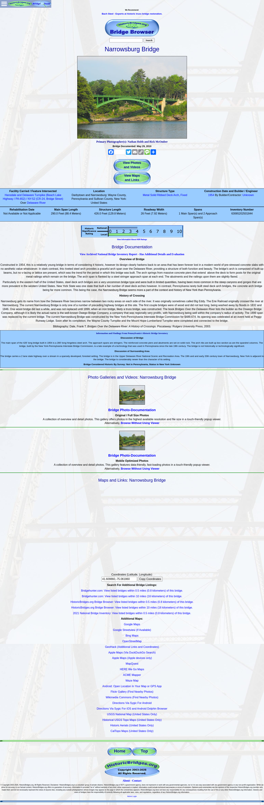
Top (144, 751)
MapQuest (132, 663)
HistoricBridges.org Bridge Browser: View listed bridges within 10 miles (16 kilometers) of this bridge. (132, 607)
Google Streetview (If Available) (132, 630)
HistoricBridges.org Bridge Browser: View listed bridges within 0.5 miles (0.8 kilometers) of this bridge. (132, 601)
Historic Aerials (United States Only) (132, 725)
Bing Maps (132, 635)
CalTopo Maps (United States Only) (132, 731)
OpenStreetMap (132, 641)
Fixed (183, 195)
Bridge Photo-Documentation (132, 410)
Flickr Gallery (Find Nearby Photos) (132, 691)
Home (119, 751)
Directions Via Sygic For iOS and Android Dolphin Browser (132, 708)
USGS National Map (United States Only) (132, 714)
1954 (211, 195)
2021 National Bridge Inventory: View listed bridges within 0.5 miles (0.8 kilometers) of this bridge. (132, 613)
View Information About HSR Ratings (132, 239)
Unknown (248, 195)
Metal (146, 195)
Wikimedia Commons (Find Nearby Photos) (132, 697)
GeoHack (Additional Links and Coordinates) (132, 646)
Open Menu (4, 4)
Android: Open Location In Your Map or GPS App (132, 686)
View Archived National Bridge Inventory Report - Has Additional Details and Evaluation (132, 254)
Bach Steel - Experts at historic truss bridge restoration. (132, 13)
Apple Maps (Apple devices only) (132, 658)
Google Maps (132, 624)
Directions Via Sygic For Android (132, 703)
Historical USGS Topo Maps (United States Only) (132, 719)
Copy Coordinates (150, 579)
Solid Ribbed (158, 195)
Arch (176, 195)
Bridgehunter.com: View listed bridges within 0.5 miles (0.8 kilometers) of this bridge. (132, 590)
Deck (170, 195)
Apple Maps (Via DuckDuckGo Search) (131, 652)
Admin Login (132, 796)
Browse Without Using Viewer (140, 423)
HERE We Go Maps (132, 669)
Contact (136, 780)
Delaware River (36, 202)
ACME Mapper (132, 674)
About (126, 780)
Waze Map (132, 680)
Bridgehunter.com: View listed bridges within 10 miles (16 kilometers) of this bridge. (132, 596)
